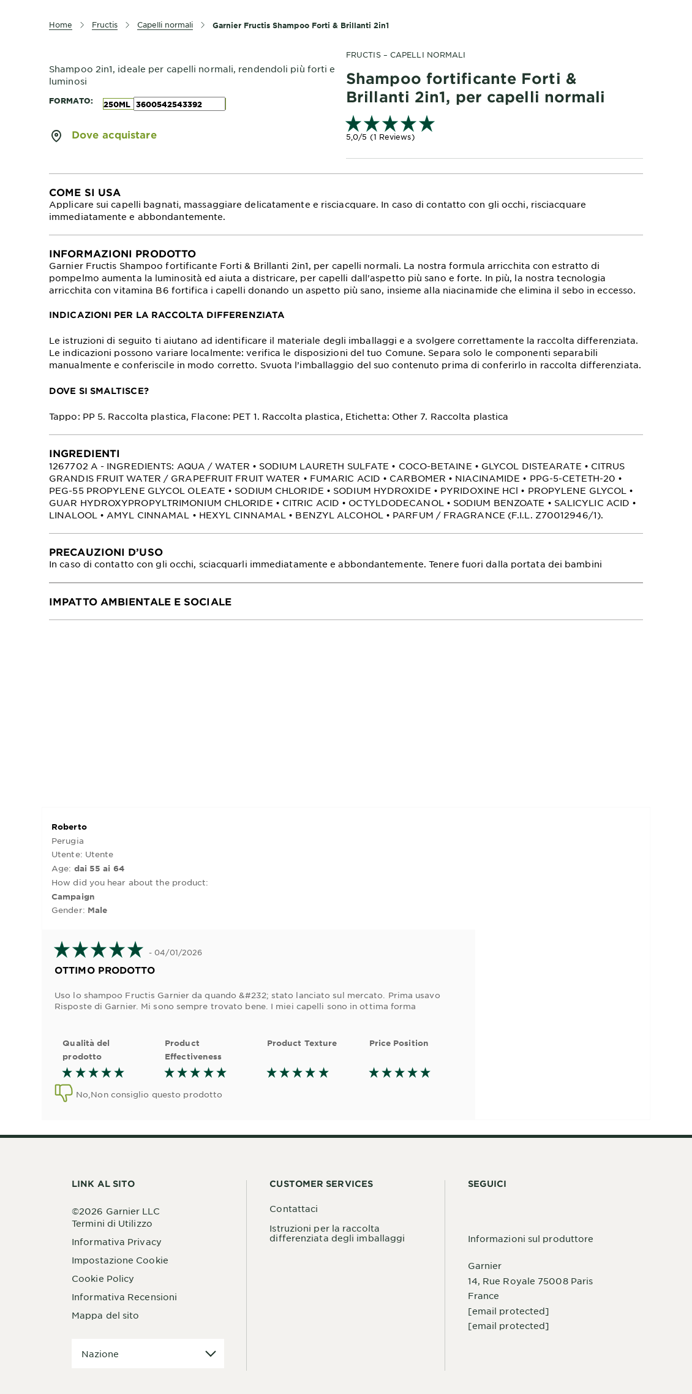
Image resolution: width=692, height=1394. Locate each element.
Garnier (485, 1265)
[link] (494, 129)
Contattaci (293, 1208)
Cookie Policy (103, 1278)
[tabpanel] (346, 204)
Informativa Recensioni (124, 1296)
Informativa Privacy (117, 1241)
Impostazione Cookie (120, 1259)
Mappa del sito (105, 1314)
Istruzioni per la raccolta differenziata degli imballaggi (337, 1232)
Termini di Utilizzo (112, 1223)
